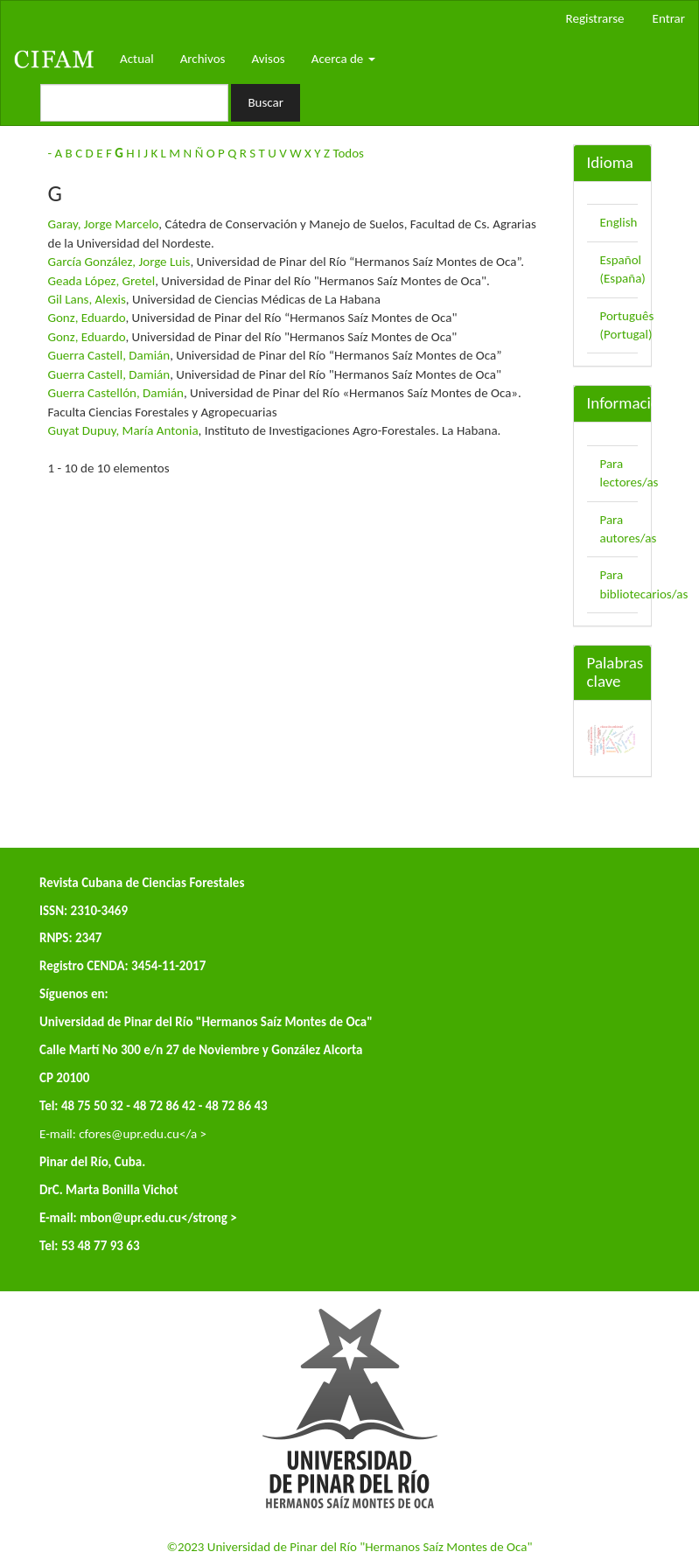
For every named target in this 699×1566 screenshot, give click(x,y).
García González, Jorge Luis (119, 261)
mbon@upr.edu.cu (130, 1218)
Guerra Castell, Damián (109, 355)
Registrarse (595, 18)
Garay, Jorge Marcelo (103, 224)
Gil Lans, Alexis (87, 299)
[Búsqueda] (134, 103)
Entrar (669, 18)
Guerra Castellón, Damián (116, 393)
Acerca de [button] (343, 58)
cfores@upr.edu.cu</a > (142, 1134)
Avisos (267, 58)
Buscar (265, 102)
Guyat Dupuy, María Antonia (123, 430)
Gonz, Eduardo (87, 317)
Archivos (203, 58)
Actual (137, 58)
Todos (348, 153)
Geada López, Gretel (102, 281)
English (619, 222)
